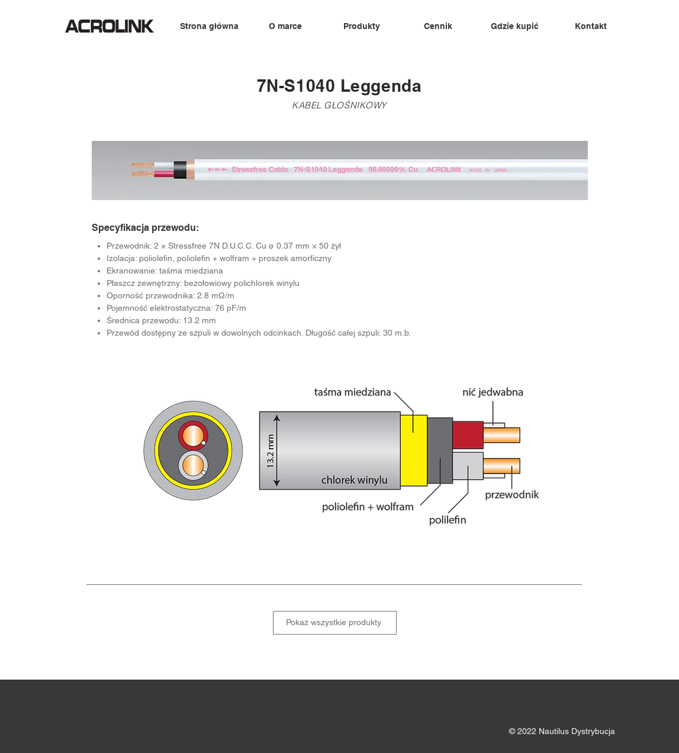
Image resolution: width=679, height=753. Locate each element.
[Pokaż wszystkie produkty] (335, 623)
